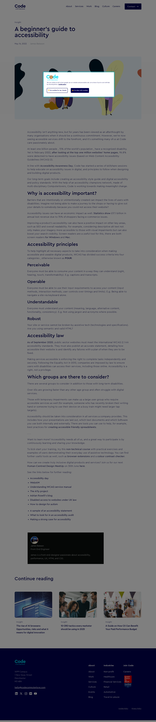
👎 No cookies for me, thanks (57, 90)
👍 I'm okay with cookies (80, 90)
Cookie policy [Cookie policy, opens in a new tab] (62, 84)
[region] (79, 84)
